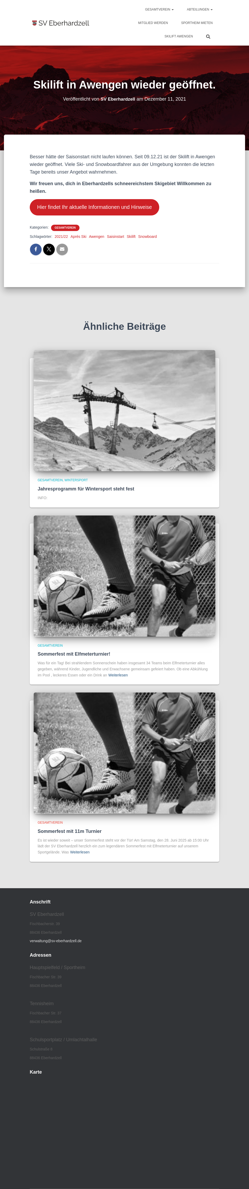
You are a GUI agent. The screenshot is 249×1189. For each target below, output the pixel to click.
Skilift (131, 237)
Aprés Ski (78, 237)
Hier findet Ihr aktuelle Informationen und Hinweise (97, 207)
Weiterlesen (118, 676)
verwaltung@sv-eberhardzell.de (56, 942)
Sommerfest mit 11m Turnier (70, 831)
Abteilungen (200, 9)
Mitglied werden (153, 23)
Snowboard (147, 237)
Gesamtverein (159, 9)
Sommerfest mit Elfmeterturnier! (74, 654)
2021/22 (61, 237)
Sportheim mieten (197, 23)
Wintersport (76, 481)
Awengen (96, 237)
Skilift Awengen (179, 36)
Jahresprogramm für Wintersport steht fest (86, 489)
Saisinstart (115, 237)
